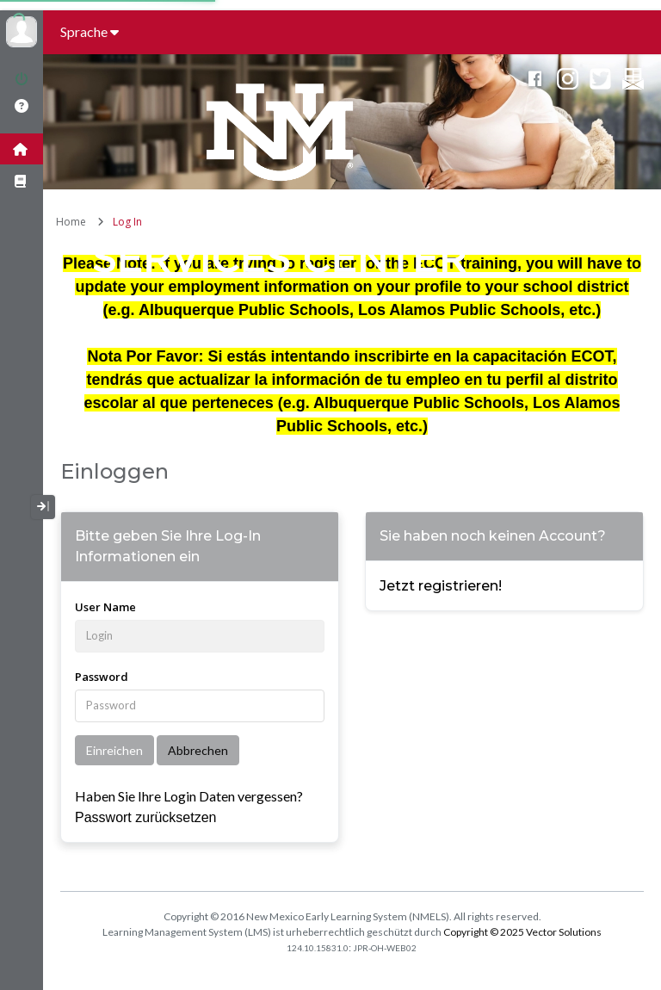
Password (101, 676)
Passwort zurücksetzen (146, 817)
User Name (105, 607)
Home (71, 221)
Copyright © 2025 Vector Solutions (522, 931)
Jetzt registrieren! (441, 586)
